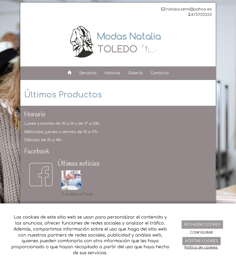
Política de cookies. (201, 247)
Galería (135, 73)
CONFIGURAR (201, 232)
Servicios (88, 73)
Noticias (112, 73)
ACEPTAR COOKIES (201, 241)
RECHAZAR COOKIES (202, 224)
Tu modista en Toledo (77, 194)
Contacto (160, 73)
